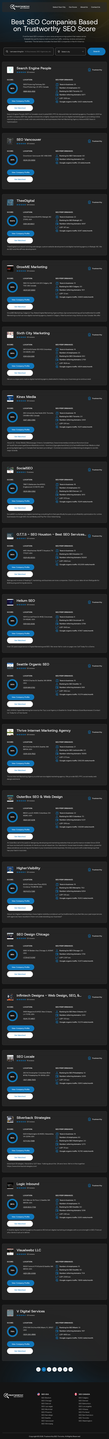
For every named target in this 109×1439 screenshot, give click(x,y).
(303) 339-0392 (29, 491)
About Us (84, 7)
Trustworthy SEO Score (59, 28)
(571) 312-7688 (29, 1141)
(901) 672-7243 (29, 891)
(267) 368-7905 (29, 1080)
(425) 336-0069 (29, 1273)
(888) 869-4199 (29, 91)
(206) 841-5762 (29, 687)
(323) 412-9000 (29, 557)
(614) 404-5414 (28, 356)
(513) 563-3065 (29, 624)
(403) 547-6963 (29, 290)
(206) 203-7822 (29, 754)
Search (96, 51)
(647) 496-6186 (29, 420)
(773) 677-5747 (29, 957)
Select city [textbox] (66, 52)
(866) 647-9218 (29, 820)
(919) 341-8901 (28, 224)
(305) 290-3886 (29, 1334)
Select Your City (59, 7)
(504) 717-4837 (29, 1018)
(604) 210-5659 (29, 160)
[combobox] (70, 51)
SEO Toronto (59, 1436)
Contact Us (95, 7)
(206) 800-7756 (29, 1207)
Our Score (73, 7)
